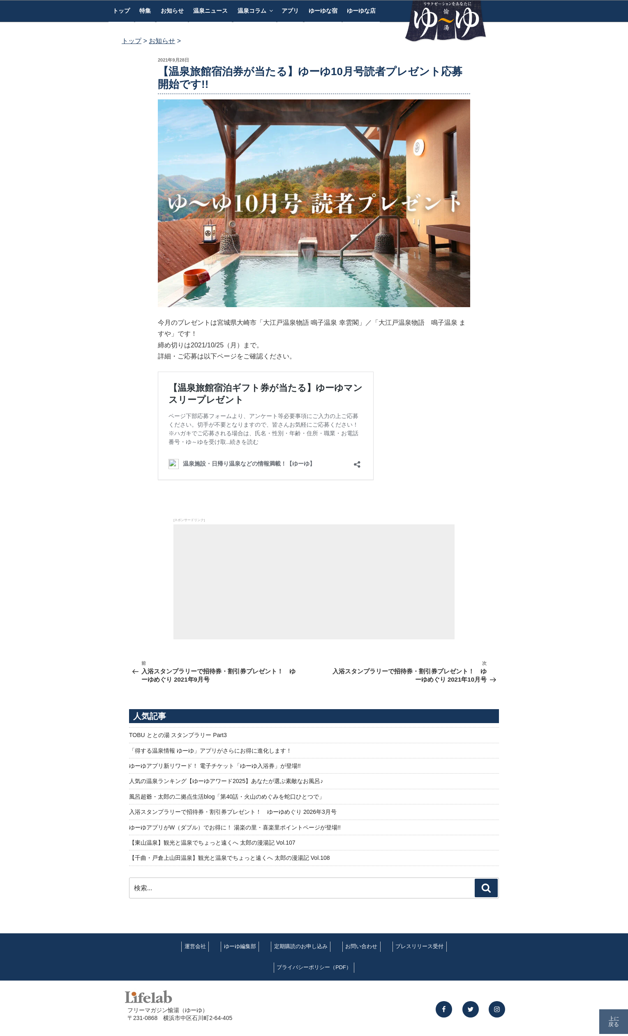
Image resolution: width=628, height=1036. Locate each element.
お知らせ (172, 10)
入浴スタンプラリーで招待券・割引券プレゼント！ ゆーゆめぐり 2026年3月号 (233, 812)
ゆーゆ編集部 (240, 946)
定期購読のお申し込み (301, 946)
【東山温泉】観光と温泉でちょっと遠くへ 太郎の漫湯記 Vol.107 (212, 842)
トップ (121, 10)
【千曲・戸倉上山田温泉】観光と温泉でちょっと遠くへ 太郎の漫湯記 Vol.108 (229, 858)
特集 (145, 10)
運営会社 (195, 946)
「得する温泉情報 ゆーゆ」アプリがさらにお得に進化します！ (210, 750)
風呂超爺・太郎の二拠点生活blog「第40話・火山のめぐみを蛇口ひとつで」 (227, 796)
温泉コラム (256, 10)
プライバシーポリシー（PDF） (314, 967)
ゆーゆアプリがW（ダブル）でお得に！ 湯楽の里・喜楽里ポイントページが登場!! (235, 827)
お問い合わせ (361, 946)
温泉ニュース (210, 10)
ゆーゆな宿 (323, 10)
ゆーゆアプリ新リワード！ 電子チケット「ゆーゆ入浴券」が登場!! (215, 766)
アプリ (290, 10)
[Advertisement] (314, 581)
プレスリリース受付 (419, 946)
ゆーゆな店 (361, 10)
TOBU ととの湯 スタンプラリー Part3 (178, 735)
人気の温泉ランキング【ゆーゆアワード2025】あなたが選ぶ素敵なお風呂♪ (226, 781)
